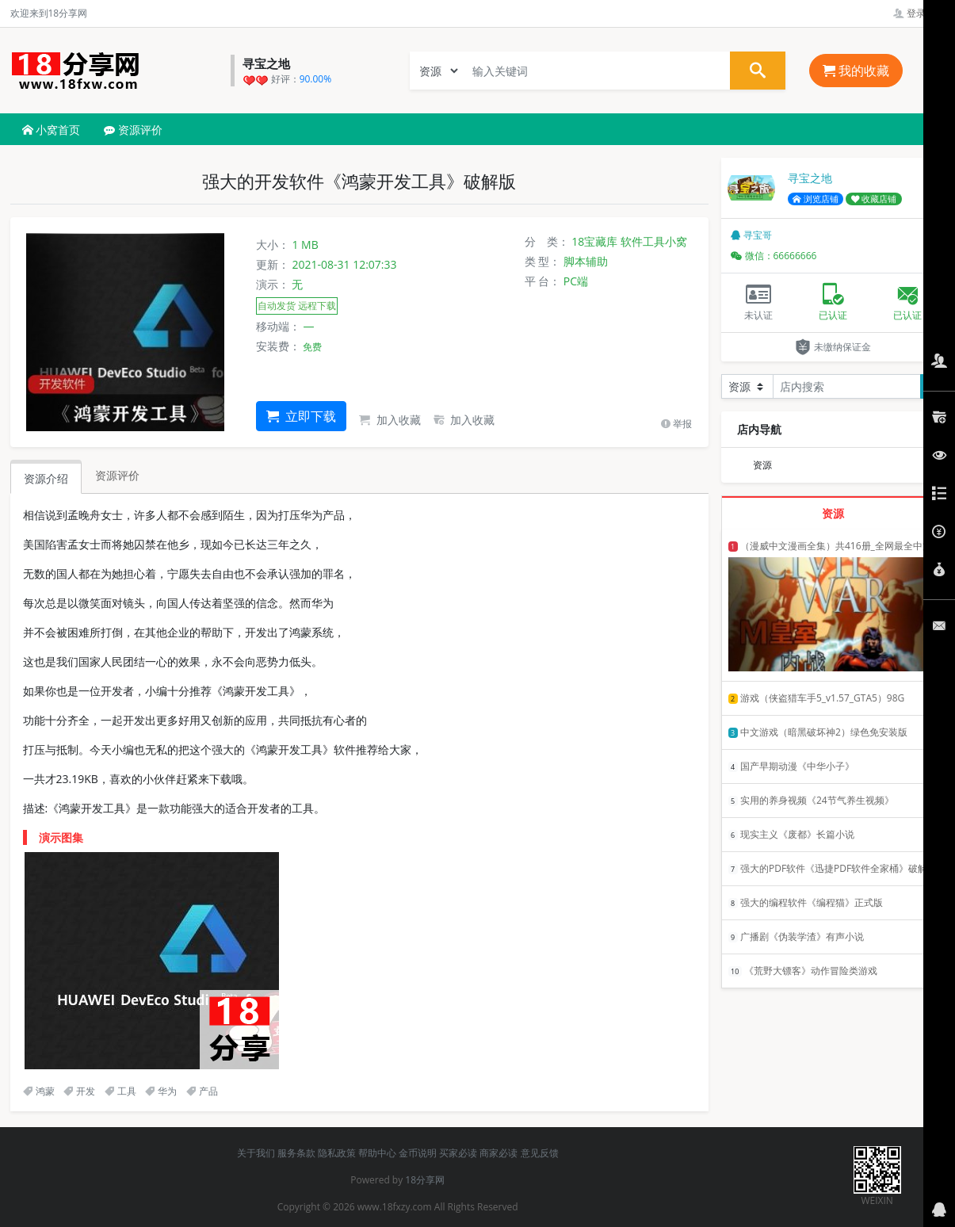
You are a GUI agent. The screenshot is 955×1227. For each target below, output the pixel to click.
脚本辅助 (585, 261)
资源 (762, 465)
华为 (161, 1091)
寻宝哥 (751, 235)
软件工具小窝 (654, 241)
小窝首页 (51, 129)
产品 (202, 1091)
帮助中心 (377, 1153)
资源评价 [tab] (117, 475)
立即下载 (301, 416)
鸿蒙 (39, 1091)
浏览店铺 (815, 198)
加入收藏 (390, 419)
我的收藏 (856, 70)
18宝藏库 (594, 241)
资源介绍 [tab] (46, 478)
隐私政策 (337, 1153)
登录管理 (919, 13)
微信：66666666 (774, 255)
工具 (120, 1091)
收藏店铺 (874, 198)
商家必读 (498, 1153)
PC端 (575, 281)
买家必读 (458, 1153)
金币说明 (418, 1153)
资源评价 (133, 129)
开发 (79, 1091)
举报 (676, 423)
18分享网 (425, 1180)
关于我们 (256, 1153)
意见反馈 (540, 1153)
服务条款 (296, 1153)
